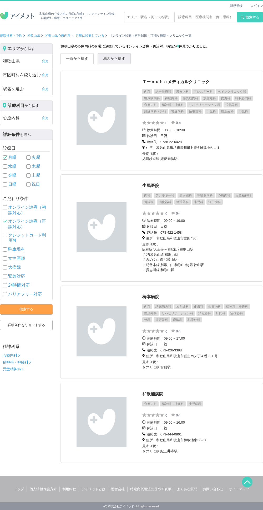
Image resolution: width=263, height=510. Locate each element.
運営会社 (118, 489)
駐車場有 (16, 249)
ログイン (256, 6)
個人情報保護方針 (43, 489)
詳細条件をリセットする (26, 325)
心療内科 (10, 355)
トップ (19, 489)
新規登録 (236, 6)
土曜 (36, 175)
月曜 (12, 157)
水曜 (12, 166)
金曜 (12, 175)
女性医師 (16, 258)
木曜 (36, 166)
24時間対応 (19, 285)
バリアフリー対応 (25, 294)
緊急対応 (16, 276)
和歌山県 (33, 35)
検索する (250, 17)
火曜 (36, 157)
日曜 (12, 184)
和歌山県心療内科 (57, 35)
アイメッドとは (93, 489)
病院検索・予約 (11, 35)
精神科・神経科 (15, 362)
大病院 (14, 267)
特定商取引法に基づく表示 (150, 489)
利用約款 (69, 489)
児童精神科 (12, 369)
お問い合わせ (213, 489)
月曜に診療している (90, 35)
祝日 (36, 184)
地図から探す (114, 58)
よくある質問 (187, 489)
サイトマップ (239, 489)
